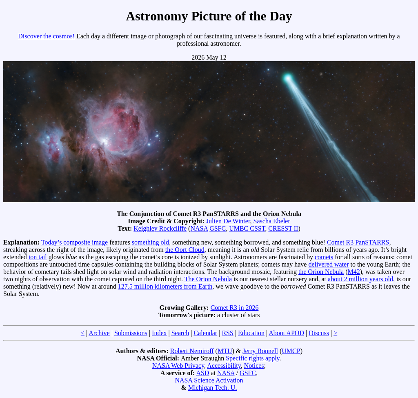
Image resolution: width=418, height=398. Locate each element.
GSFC (217, 228)
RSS (227, 332)
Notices (254, 365)
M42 (353, 271)
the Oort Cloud (185, 249)
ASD (202, 372)
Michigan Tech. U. (212, 387)
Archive (99, 332)
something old (150, 242)
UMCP (291, 350)
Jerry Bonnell (260, 350)
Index (159, 332)
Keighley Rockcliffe (160, 228)
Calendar (205, 332)
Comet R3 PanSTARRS (358, 242)
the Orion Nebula (321, 271)
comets (324, 256)
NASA (199, 228)
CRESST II (283, 228)
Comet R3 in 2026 (235, 307)
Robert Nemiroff (192, 350)
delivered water (328, 264)
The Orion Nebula (208, 279)
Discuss (319, 332)
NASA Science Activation (209, 380)
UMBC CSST (247, 228)
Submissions (130, 332)
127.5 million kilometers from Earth (165, 286)
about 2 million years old (360, 279)
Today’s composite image (74, 242)
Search (180, 332)
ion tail (38, 256)
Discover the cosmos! (46, 36)
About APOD (286, 332)
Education (251, 332)
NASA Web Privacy (178, 365)
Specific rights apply (252, 358)
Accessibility (224, 365)
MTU (225, 350)
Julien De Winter (228, 221)
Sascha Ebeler (271, 221)
